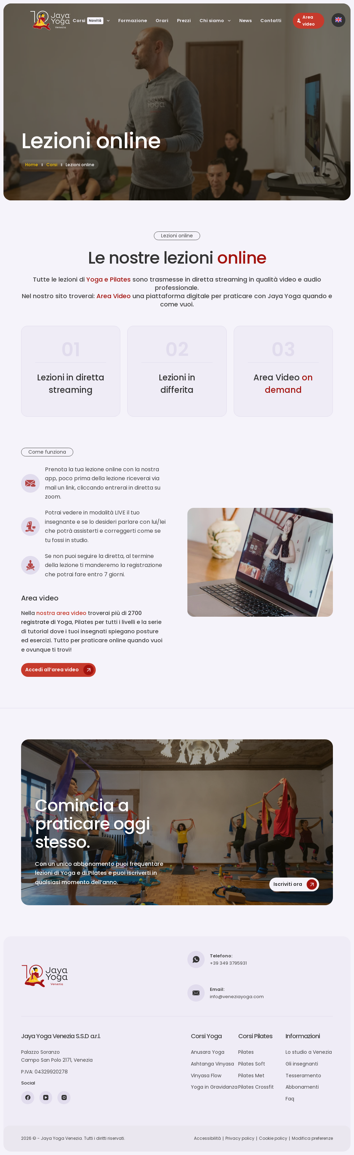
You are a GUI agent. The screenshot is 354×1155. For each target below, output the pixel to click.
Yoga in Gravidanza (214, 1086)
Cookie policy (273, 1138)
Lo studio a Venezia (309, 1052)
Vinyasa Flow (206, 1075)
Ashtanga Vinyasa (212, 1063)
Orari (162, 20)
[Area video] (308, 21)
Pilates (246, 1052)
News (245, 20)
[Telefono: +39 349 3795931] (196, 959)
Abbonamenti (302, 1086)
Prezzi (184, 20)
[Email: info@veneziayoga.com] (196, 993)
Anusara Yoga (207, 1052)
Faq (290, 1098)
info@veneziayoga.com (237, 996)
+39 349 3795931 (228, 963)
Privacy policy (239, 1138)
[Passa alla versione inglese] (338, 20)
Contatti (270, 20)
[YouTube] (46, 1097)
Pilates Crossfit (256, 1086)
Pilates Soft (251, 1063)
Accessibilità (207, 1138)
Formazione (132, 20)
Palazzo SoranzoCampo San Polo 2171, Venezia (57, 1056)
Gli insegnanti (302, 1063)
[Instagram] (64, 1097)
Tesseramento (303, 1075)
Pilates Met (251, 1075)
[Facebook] (27, 1097)
